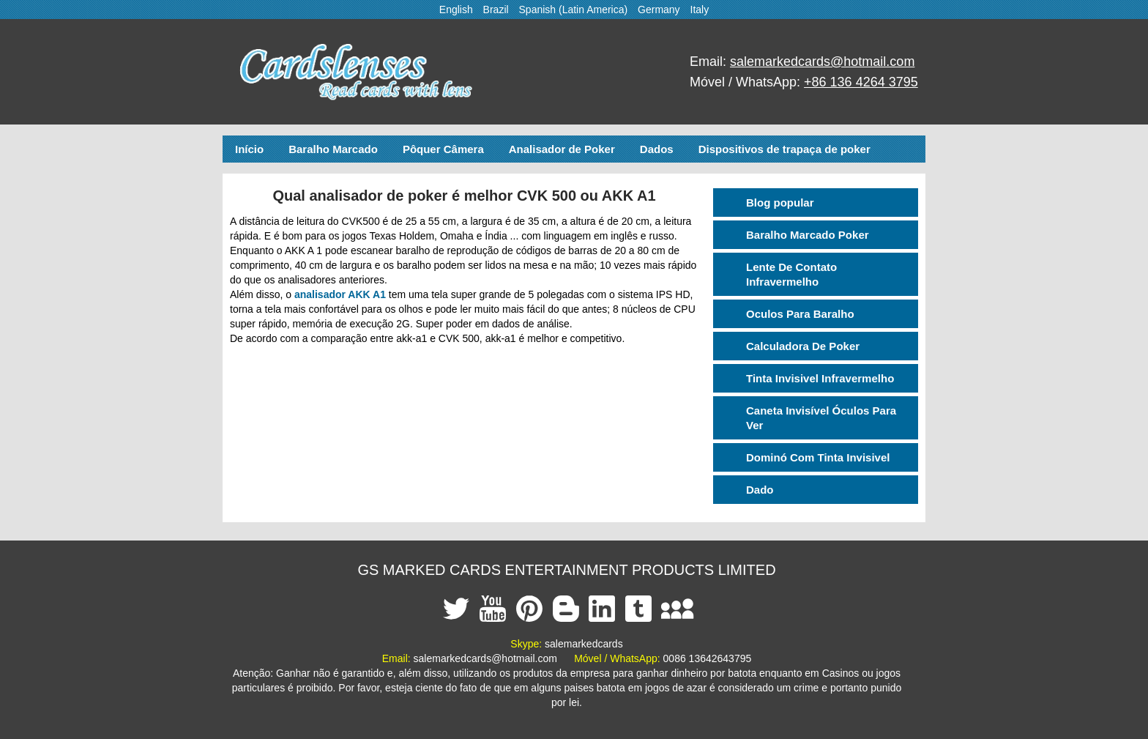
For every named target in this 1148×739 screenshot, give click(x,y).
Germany (659, 9)
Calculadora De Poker (803, 346)
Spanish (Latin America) (573, 9)
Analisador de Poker (562, 149)
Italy (699, 9)
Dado (760, 489)
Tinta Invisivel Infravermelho (820, 378)
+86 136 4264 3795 (861, 82)
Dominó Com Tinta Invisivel (818, 457)
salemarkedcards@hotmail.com (822, 61)
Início (249, 149)
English (456, 9)
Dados (657, 149)
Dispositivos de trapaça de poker (784, 149)
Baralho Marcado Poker (807, 235)
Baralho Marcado (333, 149)
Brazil (496, 9)
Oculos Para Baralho (800, 314)
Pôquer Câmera (443, 149)
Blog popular (780, 202)
